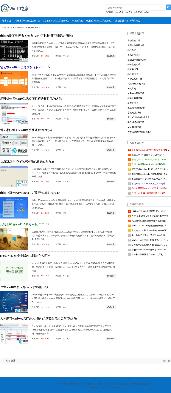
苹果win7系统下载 (135, 93)
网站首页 (6, 20)
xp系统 (147, 12)
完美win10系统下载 (136, 84)
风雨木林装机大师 (135, 45)
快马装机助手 (133, 64)
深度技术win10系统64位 (56, 20)
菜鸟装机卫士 (133, 55)
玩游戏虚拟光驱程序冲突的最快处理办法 (27, 161)
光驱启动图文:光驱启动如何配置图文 (149, 221)
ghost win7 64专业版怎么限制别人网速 (25, 255)
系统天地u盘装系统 (136, 108)
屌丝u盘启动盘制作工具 (138, 117)
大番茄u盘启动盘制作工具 (139, 132)
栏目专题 (20, 27)
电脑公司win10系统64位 (99, 20)
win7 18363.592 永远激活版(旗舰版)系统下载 (150, 226)
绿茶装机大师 (133, 40)
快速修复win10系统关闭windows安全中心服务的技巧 (150, 245)
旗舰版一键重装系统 (136, 60)
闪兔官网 (131, 88)
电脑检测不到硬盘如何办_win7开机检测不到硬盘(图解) (36, 35)
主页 (12, 27)
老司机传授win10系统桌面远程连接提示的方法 (31, 98)
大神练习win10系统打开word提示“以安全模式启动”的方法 (38, 318)
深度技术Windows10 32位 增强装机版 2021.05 (150, 169)
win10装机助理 (134, 127)
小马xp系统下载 (32, 27)
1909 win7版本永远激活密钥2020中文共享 (150, 211)
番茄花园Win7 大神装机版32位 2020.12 (149, 179)
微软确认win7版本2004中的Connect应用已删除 (150, 230)
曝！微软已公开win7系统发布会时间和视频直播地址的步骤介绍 (150, 235)
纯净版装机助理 (134, 98)
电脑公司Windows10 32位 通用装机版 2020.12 (30, 192)
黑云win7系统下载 (135, 122)
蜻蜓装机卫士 (133, 69)
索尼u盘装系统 (134, 113)
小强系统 (131, 50)
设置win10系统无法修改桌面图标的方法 (150, 216)
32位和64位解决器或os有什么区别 (147, 254)
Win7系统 (128, 12)
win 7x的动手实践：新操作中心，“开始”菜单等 (150, 240)
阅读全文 (111, 56)
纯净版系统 (138, 12)
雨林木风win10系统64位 (27, 20)
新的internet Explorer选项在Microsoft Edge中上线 (150, 250)
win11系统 (77, 20)
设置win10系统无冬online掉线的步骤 (24, 287)
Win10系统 (119, 12)
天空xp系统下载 (134, 79)
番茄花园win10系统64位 (127, 20)
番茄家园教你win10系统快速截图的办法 (26, 130)
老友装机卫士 (133, 103)
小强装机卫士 (133, 74)
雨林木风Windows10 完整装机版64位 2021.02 (150, 174)
